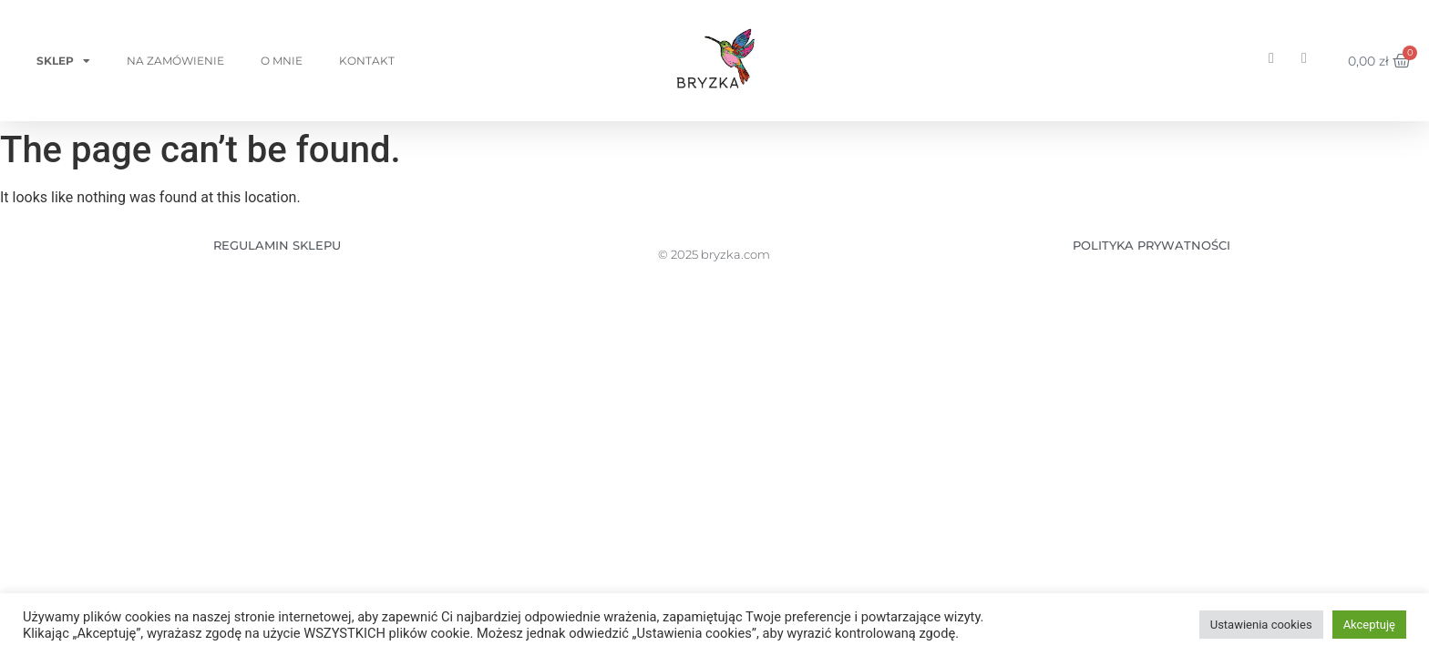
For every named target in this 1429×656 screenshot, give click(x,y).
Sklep (63, 61)
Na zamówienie (175, 60)
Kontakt (367, 60)
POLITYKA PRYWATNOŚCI (1151, 245)
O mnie (282, 60)
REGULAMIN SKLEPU (277, 245)
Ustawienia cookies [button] (1261, 624)
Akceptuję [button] (1369, 624)
